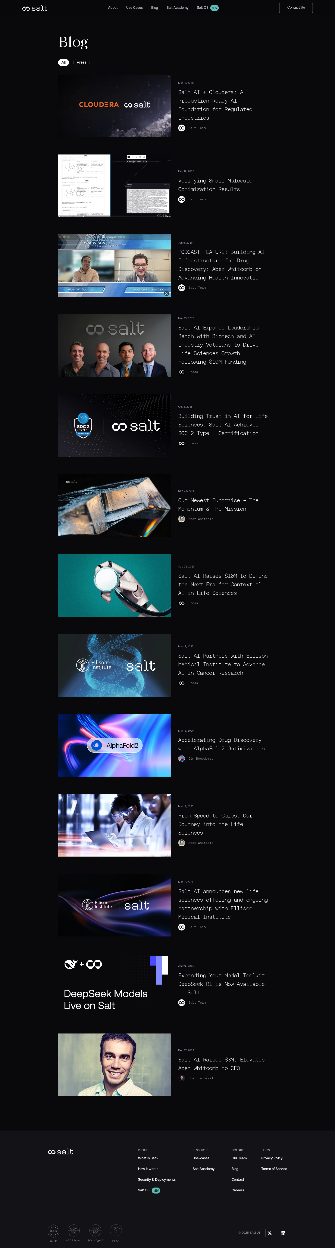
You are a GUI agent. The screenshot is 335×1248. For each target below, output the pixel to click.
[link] (148, 1158)
